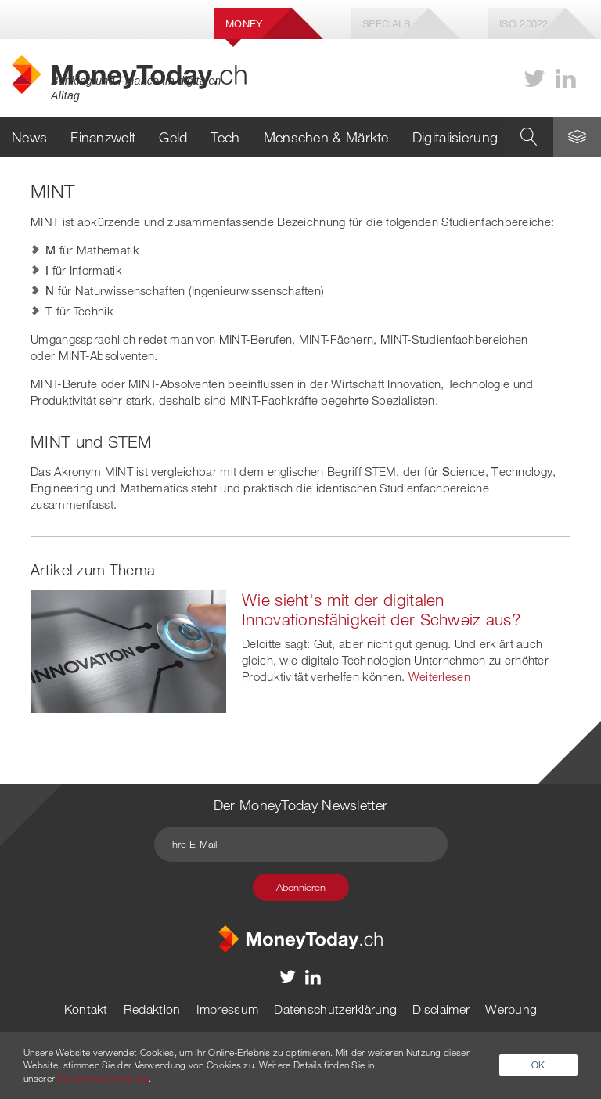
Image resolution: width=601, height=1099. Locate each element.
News (29, 137)
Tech (225, 137)
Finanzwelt (102, 137)
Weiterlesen (439, 676)
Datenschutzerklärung (335, 1009)
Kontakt (86, 1009)
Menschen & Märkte (326, 137)
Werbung (511, 1009)
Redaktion (152, 1009)
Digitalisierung (455, 137)
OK (538, 1064)
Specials (386, 23)
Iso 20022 (524, 23)
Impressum (227, 1009)
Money (244, 23)
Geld (173, 137)
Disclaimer (441, 1009)
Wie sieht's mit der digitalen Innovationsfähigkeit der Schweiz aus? (381, 609)
